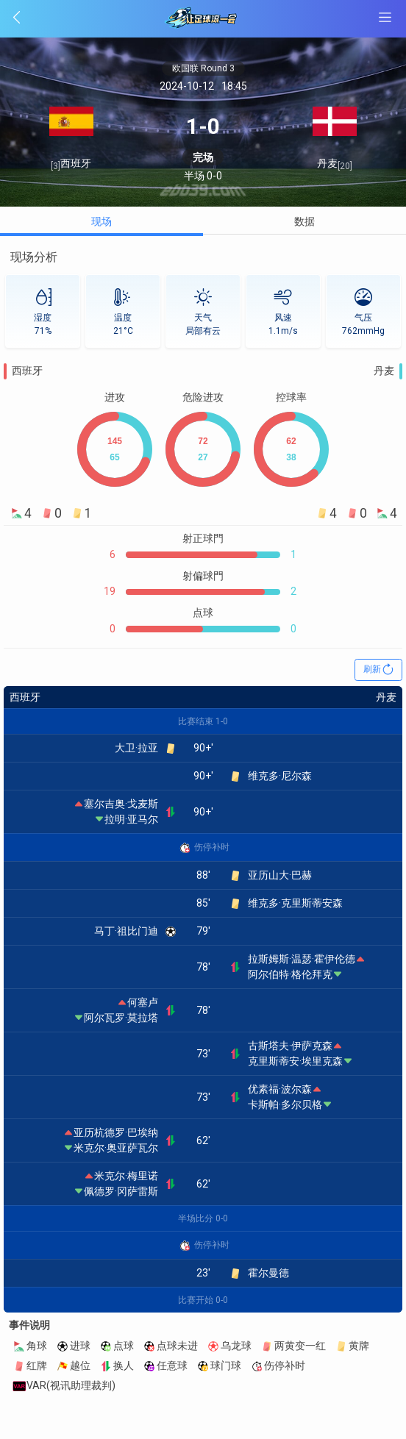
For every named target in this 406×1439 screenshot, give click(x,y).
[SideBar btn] (384, 18)
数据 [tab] (304, 221)
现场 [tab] (101, 221)
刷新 (378, 669)
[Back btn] (67, 17)
